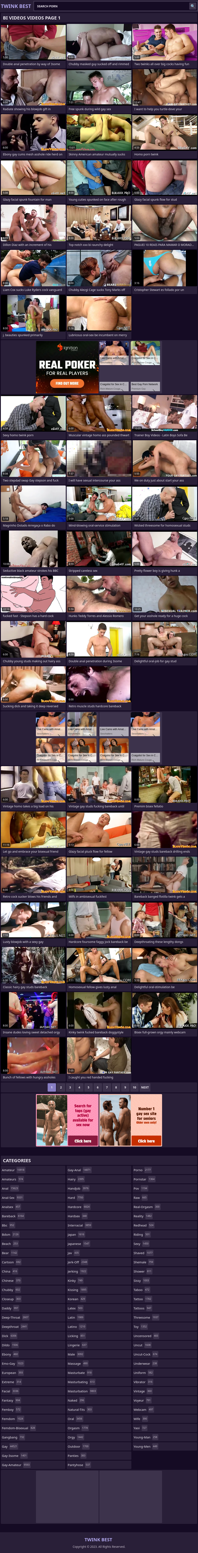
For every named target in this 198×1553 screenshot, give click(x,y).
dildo (10, 1345)
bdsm (11, 1234)
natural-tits (80, 1409)
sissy (142, 1280)
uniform (144, 1373)
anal (10, 1188)
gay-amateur (16, 1465)
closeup (12, 1299)
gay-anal (79, 1170)
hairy (76, 1179)
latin (76, 1317)
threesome (147, 1317)
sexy (142, 1244)
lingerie (78, 1345)
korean (77, 1299)
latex (75, 1308)
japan (76, 1234)
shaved (144, 1253)
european (13, 1373)
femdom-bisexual (19, 1428)
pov (141, 1188)
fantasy (11, 1400)
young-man (146, 1437)
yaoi (141, 1428)
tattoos (143, 1308)
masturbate (80, 1373)
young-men (146, 1446)
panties (77, 1455)
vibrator (144, 1382)
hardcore (79, 1207)
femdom (13, 1419)
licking (77, 1336)
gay (10, 1446)
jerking (77, 1271)
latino (77, 1326)
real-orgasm (147, 1207)
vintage (143, 1391)
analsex (11, 1207)
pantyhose (79, 1465)
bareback (13, 1216)
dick (9, 1336)
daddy (10, 1308)
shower (143, 1271)
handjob (79, 1188)
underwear (146, 1363)
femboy (11, 1409)
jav (74, 1253)
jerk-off (78, 1262)
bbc (8, 1225)
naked (76, 1400)
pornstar (145, 1179)
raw (141, 1197)
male (76, 1354)
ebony (10, 1354)
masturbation (82, 1391)
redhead (144, 1225)
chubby (11, 1290)
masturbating (81, 1382)
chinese (12, 1280)
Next (145, 1087)
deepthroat (15, 1326)
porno (143, 1170)
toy (141, 1326)
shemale (144, 1262)
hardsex (78, 1216)
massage (78, 1363)
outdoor (78, 1446)
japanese (79, 1244)
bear (10, 1253)
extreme (12, 1382)
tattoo (143, 1299)
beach (10, 1244)
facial (10, 1391)
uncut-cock (146, 1354)
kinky (76, 1280)
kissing (77, 1290)
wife (141, 1419)
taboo (142, 1290)
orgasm (78, 1428)
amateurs (13, 1179)
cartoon (12, 1262)
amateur (13, 1170)
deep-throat (15, 1317)
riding (142, 1234)
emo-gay (13, 1363)
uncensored (146, 1336)
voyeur (143, 1400)
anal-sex (13, 1197)
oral (75, 1419)
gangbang (13, 1437)
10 (134, 1087)
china (10, 1271)
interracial (80, 1225)
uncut (143, 1345)
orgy (76, 1437)
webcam (144, 1409)
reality (143, 1216)
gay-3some (15, 1455)
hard (76, 1197)
